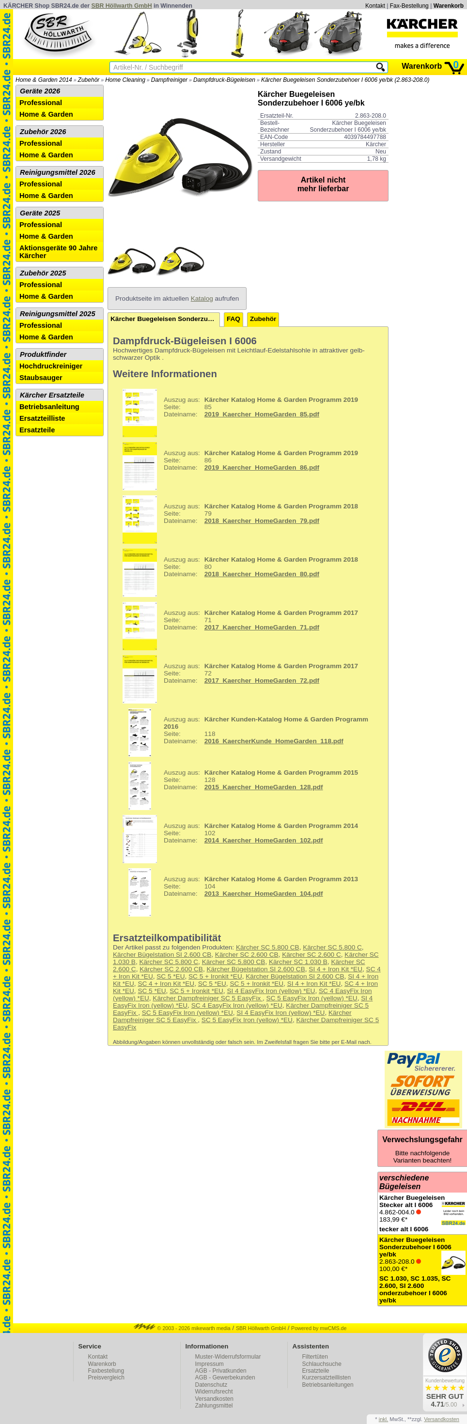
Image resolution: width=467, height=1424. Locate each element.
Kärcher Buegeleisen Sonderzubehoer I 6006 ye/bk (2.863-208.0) (345, 80)
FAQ (233, 318)
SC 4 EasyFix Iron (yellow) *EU (236, 1005)
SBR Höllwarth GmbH (122, 5)
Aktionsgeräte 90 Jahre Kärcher (58, 252)
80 (236, 573)
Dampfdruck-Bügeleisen (224, 80)
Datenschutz (211, 1384)
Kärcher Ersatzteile (52, 395)
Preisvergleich (106, 1377)
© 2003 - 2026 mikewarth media (182, 1328)
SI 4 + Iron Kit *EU (335, 969)
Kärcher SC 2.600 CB (247, 954)
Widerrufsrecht (214, 1391)
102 (236, 839)
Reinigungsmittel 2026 (57, 172)
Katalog (202, 298)
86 (236, 466)
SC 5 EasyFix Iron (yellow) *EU (312, 998)
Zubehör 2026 (43, 132)
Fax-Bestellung (409, 5)
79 (236, 519)
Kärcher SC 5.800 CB (267, 947)
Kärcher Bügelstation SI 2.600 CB (162, 954)
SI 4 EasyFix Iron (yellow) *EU (271, 991)
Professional (40, 103)
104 (236, 892)
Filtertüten (315, 1356)
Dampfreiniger (169, 80)
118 (241, 732)
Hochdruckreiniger (50, 366)
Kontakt (375, 5)
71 (236, 626)
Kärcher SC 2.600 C (311, 954)
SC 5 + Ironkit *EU (215, 976)
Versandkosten (214, 1398)
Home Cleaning (125, 80)
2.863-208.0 (422, 1270)
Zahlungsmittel (214, 1405)
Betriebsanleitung (49, 407)
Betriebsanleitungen (328, 1384)
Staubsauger (40, 378)
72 (236, 679)
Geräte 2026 (40, 91)
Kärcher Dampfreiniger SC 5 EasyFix (208, 998)
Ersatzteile (37, 430)
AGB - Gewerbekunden (225, 1377)
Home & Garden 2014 (44, 80)
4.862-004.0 (422, 1213)
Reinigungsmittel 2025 (57, 314)
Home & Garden (46, 114)
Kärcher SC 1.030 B (298, 961)
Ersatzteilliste (42, 418)
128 (236, 786)
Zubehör (89, 80)
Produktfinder (43, 354)
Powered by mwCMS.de (318, 1328)
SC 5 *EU (170, 976)
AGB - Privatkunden (221, 1370)
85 (236, 413)
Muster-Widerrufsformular (228, 1356)
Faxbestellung (106, 1370)
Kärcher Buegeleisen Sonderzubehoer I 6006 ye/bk (165, 318)
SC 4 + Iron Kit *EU (166, 983)
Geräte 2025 (40, 213)
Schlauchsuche (322, 1364)
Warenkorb (449, 5)
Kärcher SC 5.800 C (332, 947)
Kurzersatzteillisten (326, 1377)
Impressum (209, 1364)
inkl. (384, 1419)
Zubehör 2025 (43, 273)
